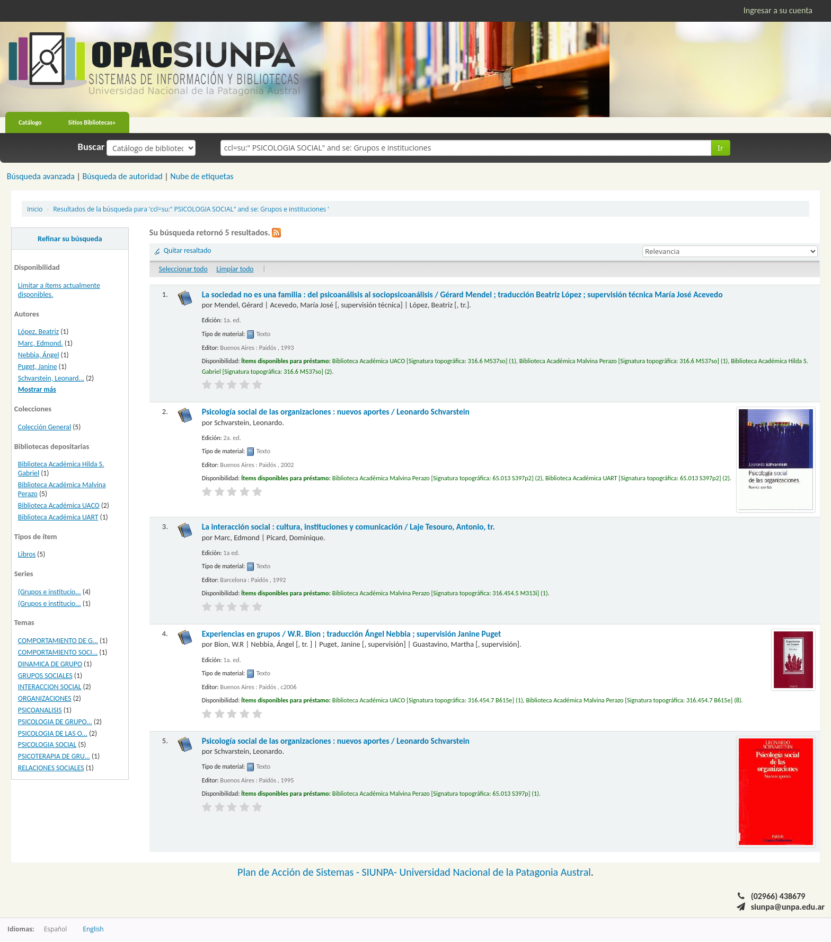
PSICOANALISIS (40, 710)
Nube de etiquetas (201, 176)
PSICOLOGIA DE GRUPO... (55, 721)
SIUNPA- (381, 872)
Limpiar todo (234, 269)
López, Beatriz (38, 331)
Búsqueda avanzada (41, 176)
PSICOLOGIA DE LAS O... (52, 733)
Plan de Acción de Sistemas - (299, 872)
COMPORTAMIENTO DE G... (58, 640)
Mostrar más (37, 389)
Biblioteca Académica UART (58, 517)
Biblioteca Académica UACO (59, 505)
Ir (720, 148)
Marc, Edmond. (40, 343)
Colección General (44, 427)
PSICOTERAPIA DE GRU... (54, 756)
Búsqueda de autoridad (122, 176)
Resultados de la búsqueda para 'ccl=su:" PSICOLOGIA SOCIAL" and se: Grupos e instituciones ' (191, 209)
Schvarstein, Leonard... (51, 378)
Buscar (91, 147)
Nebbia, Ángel (38, 354)
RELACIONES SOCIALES (51, 767)
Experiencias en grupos (351, 634)
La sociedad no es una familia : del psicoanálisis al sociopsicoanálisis (462, 294)
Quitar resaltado (187, 250)
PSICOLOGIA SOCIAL (47, 744)
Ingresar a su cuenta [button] (778, 10)
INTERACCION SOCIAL (50, 686)
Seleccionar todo (183, 269)
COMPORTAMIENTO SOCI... (58, 652)
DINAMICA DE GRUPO (50, 663)
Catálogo (30, 122)
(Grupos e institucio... (49, 591)
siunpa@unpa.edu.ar (788, 907)
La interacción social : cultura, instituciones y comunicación (348, 527)
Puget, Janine (37, 366)
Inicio (34, 209)
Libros (27, 554)
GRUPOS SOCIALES (45, 675)
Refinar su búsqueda (70, 238)
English (93, 929)
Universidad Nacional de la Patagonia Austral (495, 872)
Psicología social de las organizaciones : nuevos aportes (336, 412)
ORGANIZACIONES (45, 698)
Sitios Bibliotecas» (92, 122)
